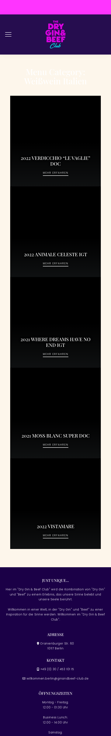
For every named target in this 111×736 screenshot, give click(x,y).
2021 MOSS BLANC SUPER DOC (55, 435)
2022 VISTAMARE (55, 526)
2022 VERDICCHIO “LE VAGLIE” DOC (55, 161)
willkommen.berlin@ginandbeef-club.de (58, 679)
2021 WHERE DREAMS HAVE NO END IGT (55, 342)
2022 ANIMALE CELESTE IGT (55, 254)
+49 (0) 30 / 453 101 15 (57, 669)
